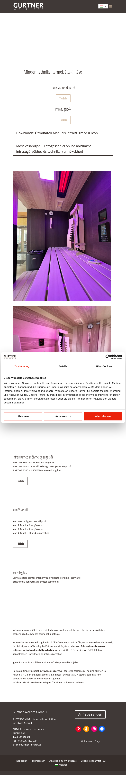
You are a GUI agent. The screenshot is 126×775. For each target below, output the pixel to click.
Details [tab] (63, 366)
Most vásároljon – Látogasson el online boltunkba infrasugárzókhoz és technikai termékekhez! (53, 149)
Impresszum (38, 760)
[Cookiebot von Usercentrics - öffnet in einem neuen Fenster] (108, 356)
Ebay (97, 741)
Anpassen (63, 416)
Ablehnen (23, 416)
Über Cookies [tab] (104, 366)
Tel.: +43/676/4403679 (24, 740)
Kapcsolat (21, 760)
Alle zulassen (103, 416)
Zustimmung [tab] (21, 366)
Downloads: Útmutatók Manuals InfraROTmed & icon (57, 133)
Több (63, 98)
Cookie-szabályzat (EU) (93, 760)
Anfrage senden (90, 714)
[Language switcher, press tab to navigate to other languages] (103, 6)
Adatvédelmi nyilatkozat (63, 760)
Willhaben (86, 741)
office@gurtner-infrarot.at (27, 744)
